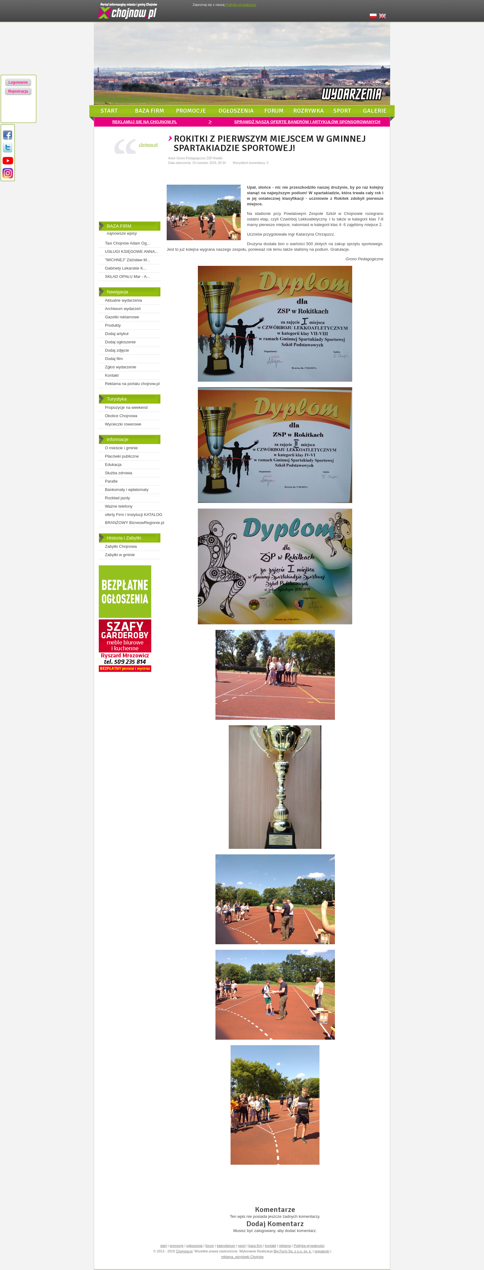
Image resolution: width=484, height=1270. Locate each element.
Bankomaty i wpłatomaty (126, 489)
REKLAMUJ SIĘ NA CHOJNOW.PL (144, 121)
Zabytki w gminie (120, 554)
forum (274, 111)
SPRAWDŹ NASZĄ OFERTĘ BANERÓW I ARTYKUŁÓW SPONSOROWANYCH (307, 121)
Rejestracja (18, 91)
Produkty (113, 325)
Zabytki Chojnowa (121, 546)
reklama (285, 1245)
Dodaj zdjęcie (117, 350)
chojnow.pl (148, 144)
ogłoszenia (236, 111)
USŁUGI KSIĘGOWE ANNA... (131, 251)
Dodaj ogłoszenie (120, 342)
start (109, 111)
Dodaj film (114, 358)
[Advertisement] (130, 189)
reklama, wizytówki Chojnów (242, 1257)
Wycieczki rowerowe (123, 424)
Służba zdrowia (118, 473)
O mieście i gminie (121, 448)
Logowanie (18, 82)
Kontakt (112, 375)
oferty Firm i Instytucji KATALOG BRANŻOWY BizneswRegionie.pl (134, 518)
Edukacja (113, 464)
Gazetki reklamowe (122, 317)
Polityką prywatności (240, 4)
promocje (191, 111)
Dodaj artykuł (116, 333)
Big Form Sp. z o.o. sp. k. (292, 1251)
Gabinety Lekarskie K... (125, 268)
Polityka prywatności (309, 1245)
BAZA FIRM (119, 225)
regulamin (322, 1251)
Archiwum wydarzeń (123, 308)
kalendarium (226, 1245)
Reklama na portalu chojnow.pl (132, 383)
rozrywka (308, 111)
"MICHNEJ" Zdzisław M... (127, 260)
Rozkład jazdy (117, 498)
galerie (374, 111)
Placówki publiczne (122, 456)
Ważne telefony (118, 506)
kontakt (270, 1245)
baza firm (149, 111)
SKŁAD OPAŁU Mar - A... (127, 276)
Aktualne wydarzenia (123, 300)
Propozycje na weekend (126, 407)
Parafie (111, 481)
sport (342, 111)
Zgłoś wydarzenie (120, 367)
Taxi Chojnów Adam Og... (127, 243)
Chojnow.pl (184, 1251)
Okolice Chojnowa (121, 415)
